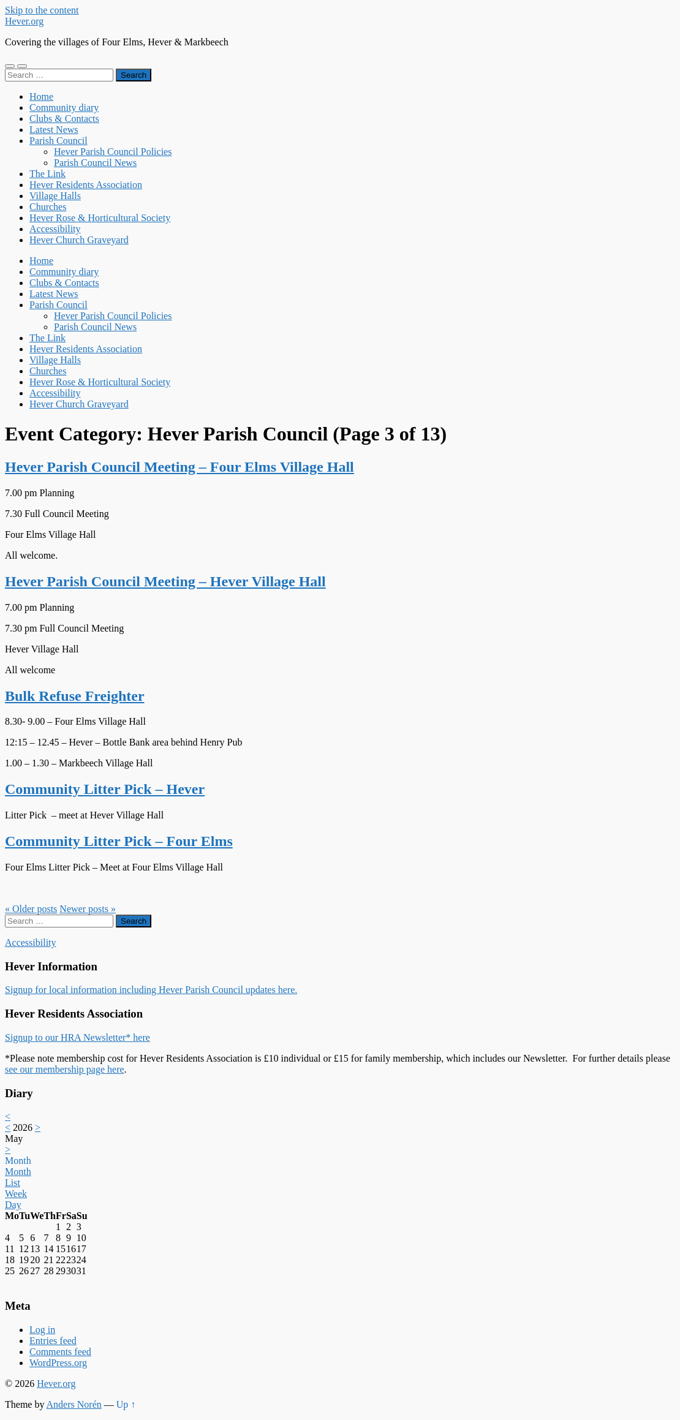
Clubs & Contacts (64, 118)
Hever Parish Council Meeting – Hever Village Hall (165, 581)
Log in (42, 1329)
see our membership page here (64, 1069)
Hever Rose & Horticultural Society (99, 218)
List (12, 1182)
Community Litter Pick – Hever (105, 789)
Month (18, 1160)
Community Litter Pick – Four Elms (119, 841)
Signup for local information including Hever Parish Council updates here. (151, 989)
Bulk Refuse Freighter (75, 696)
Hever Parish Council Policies (113, 151)
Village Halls (55, 196)
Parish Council (58, 140)
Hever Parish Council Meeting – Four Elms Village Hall (179, 467)
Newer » (87, 909)
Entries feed (53, 1340)
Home (41, 96)
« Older (31, 909)
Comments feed (60, 1351)
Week (16, 1193)
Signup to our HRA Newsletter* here (77, 1037)
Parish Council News (95, 162)
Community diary (64, 107)
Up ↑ (126, 1404)
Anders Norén (74, 1404)
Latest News (53, 129)
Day (13, 1204)
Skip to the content (41, 10)
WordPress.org (58, 1363)
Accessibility (55, 229)
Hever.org (24, 21)
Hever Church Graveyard (79, 240)
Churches (47, 207)
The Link (47, 173)
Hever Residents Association (85, 184)
